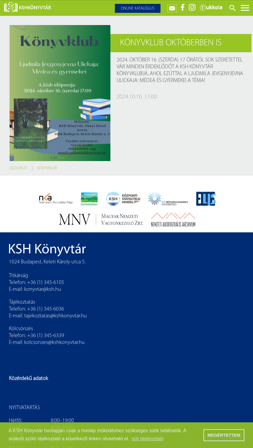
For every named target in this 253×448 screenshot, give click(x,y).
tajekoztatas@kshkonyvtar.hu (55, 316)
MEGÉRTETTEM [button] (223, 435)
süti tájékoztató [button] (147, 438)
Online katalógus (138, 8)
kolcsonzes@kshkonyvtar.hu (54, 342)
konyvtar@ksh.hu (42, 289)
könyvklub (47, 168)
